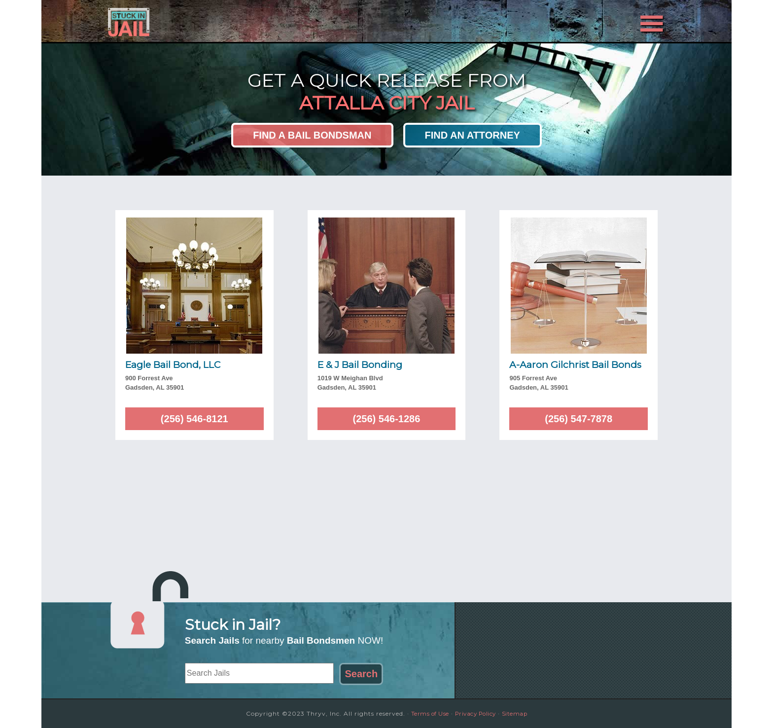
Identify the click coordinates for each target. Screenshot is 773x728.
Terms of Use (426, 713)
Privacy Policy (476, 713)
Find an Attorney (472, 135)
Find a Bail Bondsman (312, 135)
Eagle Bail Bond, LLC (172, 364)
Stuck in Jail (194, 21)
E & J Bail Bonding (359, 364)
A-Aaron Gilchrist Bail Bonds (575, 364)
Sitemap (519, 713)
